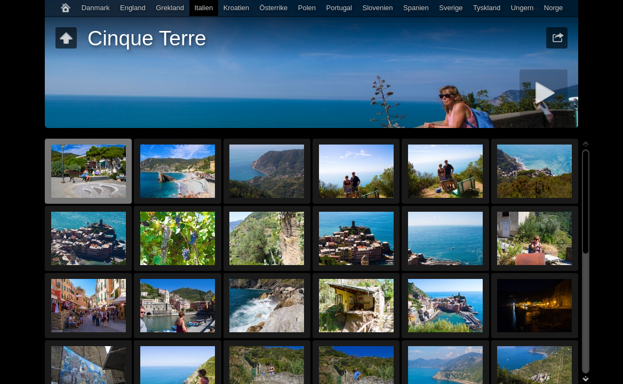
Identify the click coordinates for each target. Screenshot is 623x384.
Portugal (339, 8)
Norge (553, 8)
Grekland (170, 8)
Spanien (416, 8)
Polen (307, 8)
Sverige (450, 8)
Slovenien (377, 8)
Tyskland (486, 8)
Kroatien (236, 8)
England (133, 8)
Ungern (522, 8)
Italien (203, 8)
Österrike (274, 8)
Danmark (96, 8)
